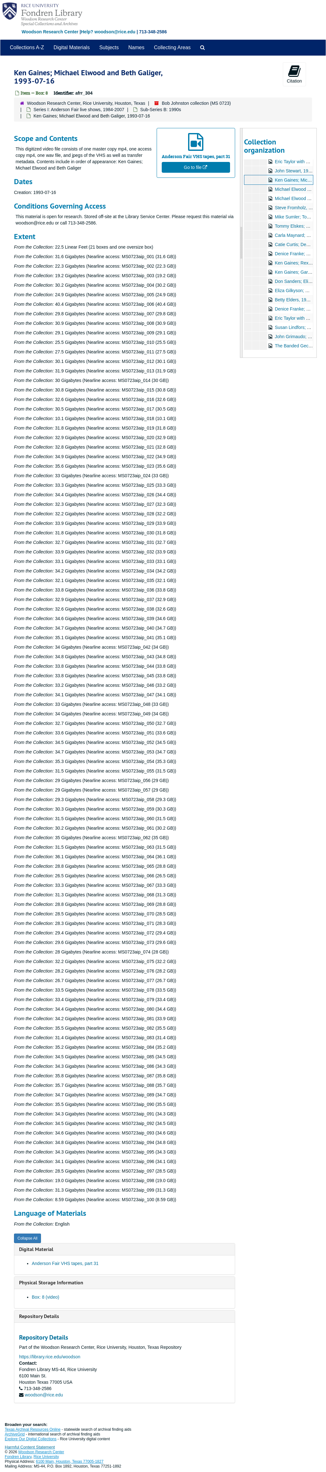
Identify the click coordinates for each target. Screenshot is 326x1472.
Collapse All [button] (27, 1238)
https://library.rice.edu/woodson (49, 1356)
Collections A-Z (27, 47)
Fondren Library (18, 1457)
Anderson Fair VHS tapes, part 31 (65, 1263)
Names (136, 47)
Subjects (109, 47)
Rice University (46, 1457)
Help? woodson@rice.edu (108, 31)
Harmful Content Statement (30, 1447)
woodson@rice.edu (44, 1394)
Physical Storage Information (51, 1282)
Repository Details (39, 1316)
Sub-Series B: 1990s (160, 109)
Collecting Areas (172, 47)
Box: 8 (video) (45, 1297)
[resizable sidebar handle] (241, 243)
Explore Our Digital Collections (31, 1439)
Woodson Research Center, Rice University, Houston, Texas (86, 103)
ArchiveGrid (15, 1434)
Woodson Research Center (50, 31)
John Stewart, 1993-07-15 (300, 170)
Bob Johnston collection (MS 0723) (196, 103)
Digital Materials (72, 47)
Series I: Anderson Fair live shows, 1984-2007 (78, 109)
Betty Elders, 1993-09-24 (299, 299)
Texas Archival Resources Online (32, 1429)
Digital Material (36, 1249)
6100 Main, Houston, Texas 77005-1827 (70, 1461)
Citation (294, 74)
